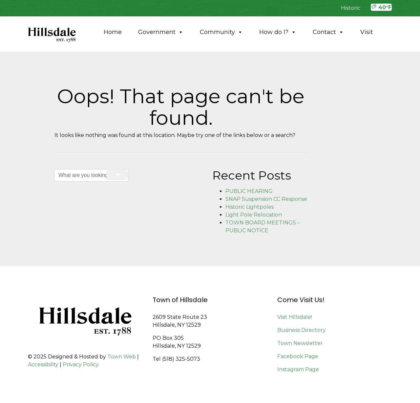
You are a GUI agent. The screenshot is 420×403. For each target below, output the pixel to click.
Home (113, 32)
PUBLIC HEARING (249, 191)
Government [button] (160, 32)
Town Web (121, 357)
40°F (381, 7)
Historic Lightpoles (249, 207)
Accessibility (43, 364)
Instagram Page (298, 369)
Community (221, 32)
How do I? (277, 32)
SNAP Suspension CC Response (266, 199)
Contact (328, 32)
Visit (366, 32)
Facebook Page (297, 356)
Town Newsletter (300, 343)
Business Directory (301, 330)
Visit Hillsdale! (294, 317)
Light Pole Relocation (253, 215)
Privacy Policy (81, 364)
